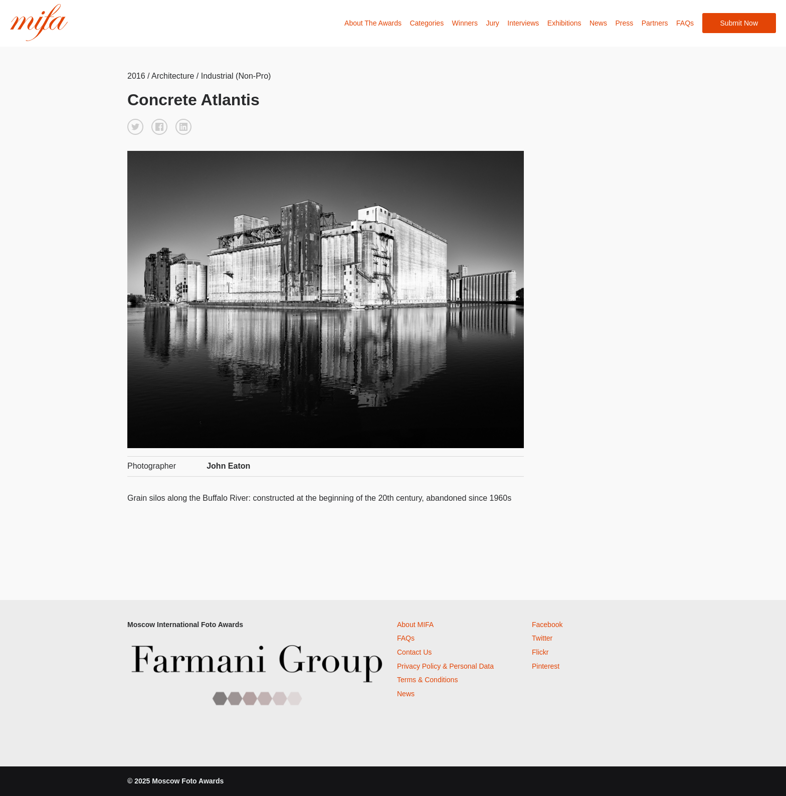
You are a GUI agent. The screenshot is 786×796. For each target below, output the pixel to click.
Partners (655, 23)
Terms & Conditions (427, 680)
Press (624, 23)
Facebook (547, 625)
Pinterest (545, 666)
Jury (492, 23)
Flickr (540, 652)
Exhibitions (564, 23)
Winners (465, 23)
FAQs (685, 23)
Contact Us (414, 652)
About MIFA (415, 625)
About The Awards (373, 23)
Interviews (523, 23)
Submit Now (739, 23)
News (598, 23)
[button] (135, 127)
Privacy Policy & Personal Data (445, 666)
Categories (427, 23)
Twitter (542, 638)
